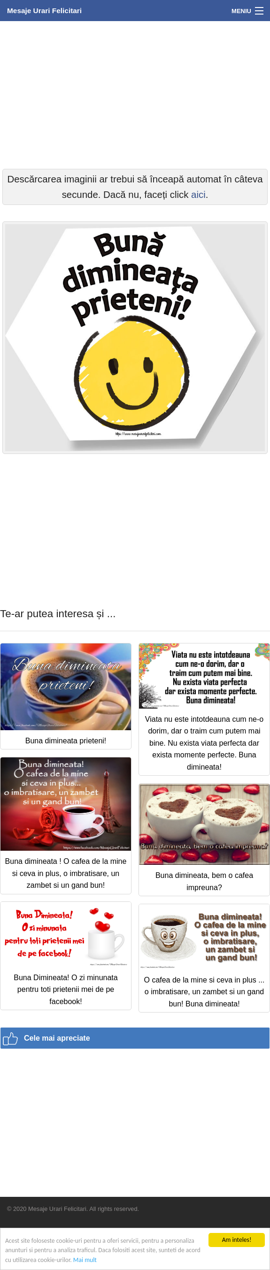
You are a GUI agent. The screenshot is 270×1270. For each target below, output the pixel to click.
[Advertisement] (135, 93)
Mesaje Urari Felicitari (44, 11)
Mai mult (85, 1260)
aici (198, 194)
